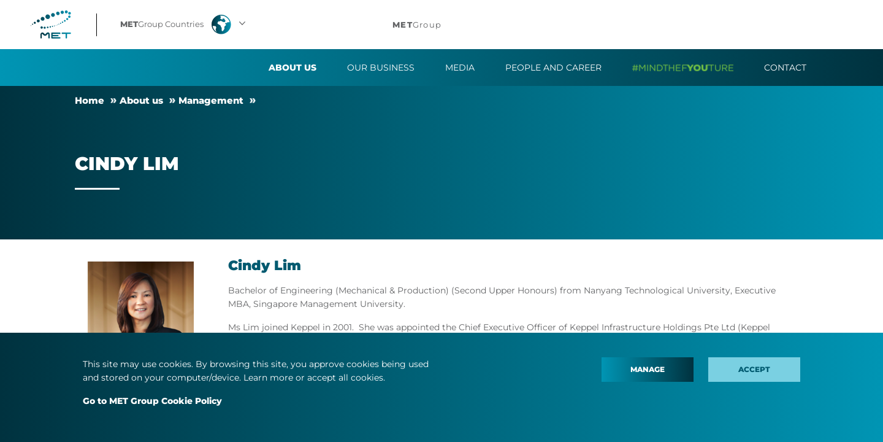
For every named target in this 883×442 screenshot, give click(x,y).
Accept (754, 369)
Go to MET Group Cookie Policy (152, 400)
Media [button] (460, 67)
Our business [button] (381, 67)
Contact (785, 67)
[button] (184, 24)
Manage (647, 369)
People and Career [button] (553, 67)
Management (210, 100)
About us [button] (292, 67)
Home (89, 100)
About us (141, 100)
